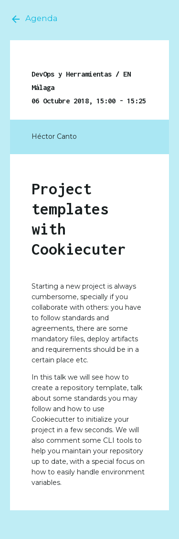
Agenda (34, 19)
